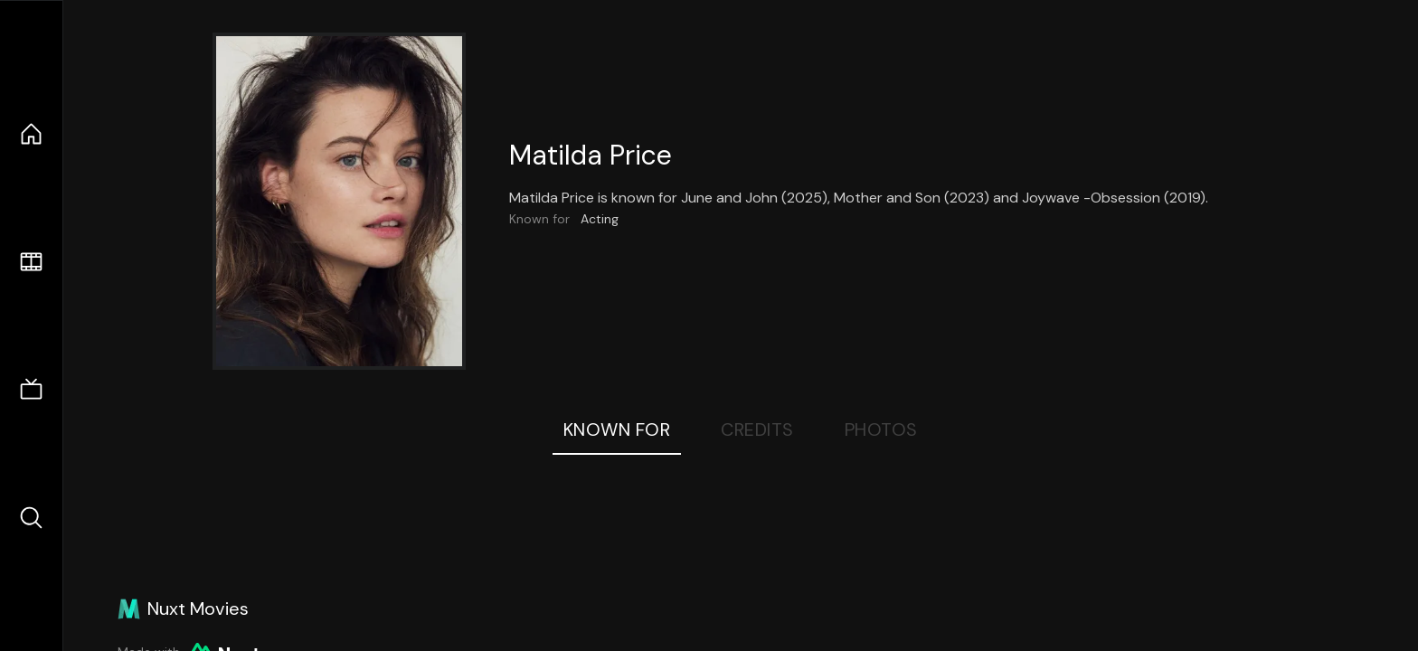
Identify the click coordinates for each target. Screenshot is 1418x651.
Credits (757, 429)
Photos (881, 429)
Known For (617, 429)
